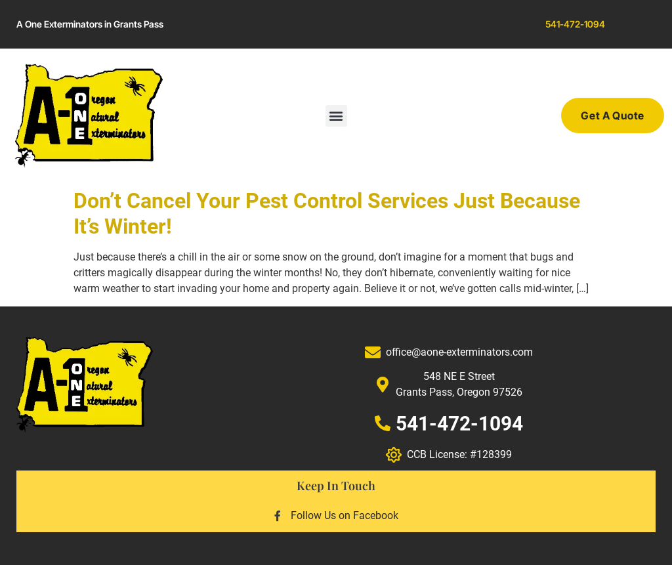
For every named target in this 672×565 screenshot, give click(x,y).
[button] (336, 116)
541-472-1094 (575, 24)
